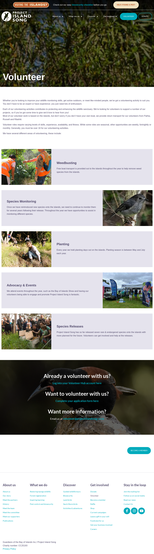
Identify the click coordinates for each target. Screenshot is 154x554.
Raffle (92, 504)
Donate (93, 492)
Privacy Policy (9, 549)
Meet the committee (11, 512)
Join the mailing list (132, 492)
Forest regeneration (38, 496)
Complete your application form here (77, 401)
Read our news (130, 500)
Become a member (98, 500)
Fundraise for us (97, 521)
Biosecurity (68, 496)
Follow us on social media (134, 496)
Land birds (67, 500)
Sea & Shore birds (70, 504)
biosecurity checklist (82, 5)
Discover (92, 16)
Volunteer (94, 496)
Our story (7, 496)
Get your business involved (101, 525)
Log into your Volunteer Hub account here (77, 383)
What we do (75, 16)
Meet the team (9, 508)
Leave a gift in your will (99, 517)
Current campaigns (98, 512)
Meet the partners (10, 500)
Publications (8, 521)
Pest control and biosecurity (41, 504)
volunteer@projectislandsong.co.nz (83, 418)
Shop (92, 508)
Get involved (110, 16)
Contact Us (128, 504)
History (6, 504)
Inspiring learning (37, 500)
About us (57, 16)
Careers (93, 529)
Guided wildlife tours (72, 492)
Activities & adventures (72, 508)
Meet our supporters (11, 517)
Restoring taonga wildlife (40, 492)
